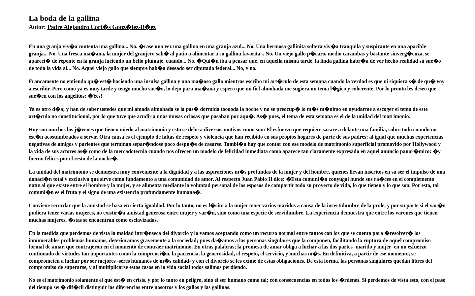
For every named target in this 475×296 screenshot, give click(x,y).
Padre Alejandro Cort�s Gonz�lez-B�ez (102, 27)
